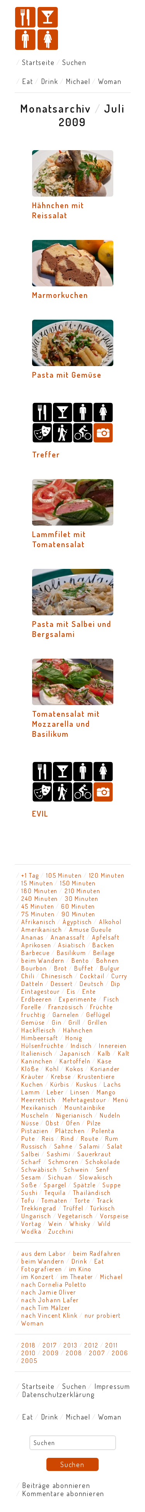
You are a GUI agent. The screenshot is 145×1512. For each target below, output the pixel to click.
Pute (28, 1138)
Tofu (27, 1200)
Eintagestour (40, 991)
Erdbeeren (36, 999)
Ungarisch (36, 1216)
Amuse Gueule (90, 929)
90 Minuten (78, 914)
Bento (80, 960)
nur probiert (103, 1315)
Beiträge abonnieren (56, 1485)
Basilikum (71, 953)
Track (105, 1200)
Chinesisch (57, 976)
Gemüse (33, 1022)
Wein (55, 1224)
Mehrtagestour (84, 1100)
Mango (106, 1092)
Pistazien (34, 1131)
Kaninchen (37, 1061)
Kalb (104, 1053)
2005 (29, 1361)
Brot (60, 968)
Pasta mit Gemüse (67, 375)
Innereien (113, 1046)
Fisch (111, 999)
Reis (48, 1138)
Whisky (80, 1224)
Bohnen (107, 960)
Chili (27, 976)
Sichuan (60, 1177)
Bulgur (110, 968)
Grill (74, 1022)
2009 (51, 1353)
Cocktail (92, 976)
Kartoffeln (75, 1061)
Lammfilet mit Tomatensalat (59, 539)
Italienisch (37, 1053)
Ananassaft (68, 937)
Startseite (38, 62)
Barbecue (35, 953)
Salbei (30, 1154)
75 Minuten (38, 914)
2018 (28, 1345)
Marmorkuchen (60, 295)
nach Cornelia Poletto (54, 1284)
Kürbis (59, 1084)
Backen (103, 945)
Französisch (66, 1007)
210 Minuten (83, 891)
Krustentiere (96, 1076)
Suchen (74, 62)
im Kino (80, 1269)
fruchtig (33, 1015)
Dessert (62, 984)
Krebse (61, 1076)
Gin (56, 1022)
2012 (91, 1345)
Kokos (75, 1069)
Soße (29, 1185)
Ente (89, 991)
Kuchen (32, 1084)
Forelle (31, 1007)
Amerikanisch (41, 929)
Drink (49, 81)
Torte (82, 1200)
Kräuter (32, 1076)
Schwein (76, 1169)
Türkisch (102, 1208)
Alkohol (110, 922)
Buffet (84, 968)
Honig (73, 1038)
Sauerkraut (94, 1154)
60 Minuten (78, 906)
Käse (104, 1061)
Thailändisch (92, 1193)
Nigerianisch (74, 1115)
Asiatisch (71, 945)
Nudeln (110, 1115)
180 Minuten (39, 891)
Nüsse (30, 1123)
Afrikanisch (38, 922)
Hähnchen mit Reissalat (58, 210)
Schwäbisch (39, 1169)
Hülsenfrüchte (42, 1046)
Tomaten (54, 1200)
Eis (71, 991)
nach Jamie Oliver (48, 1292)
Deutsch (92, 984)
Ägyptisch (77, 922)
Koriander (105, 1069)
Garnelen (66, 1015)
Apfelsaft (106, 937)
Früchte (101, 1007)
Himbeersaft (39, 1038)
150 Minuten (78, 883)
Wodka (31, 1231)
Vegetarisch (75, 1216)
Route (89, 1138)
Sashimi (59, 1154)
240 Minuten (39, 898)
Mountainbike (85, 1107)
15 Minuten (37, 883)
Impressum (112, 1386)
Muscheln (35, 1115)
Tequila (55, 1193)
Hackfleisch (38, 1030)
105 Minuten (64, 875)
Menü (120, 1100)
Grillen (97, 1022)
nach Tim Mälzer (45, 1308)
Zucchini (60, 1231)
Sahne (63, 1146)
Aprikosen (36, 945)
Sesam (31, 1177)
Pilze (94, 1123)
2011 (111, 1345)
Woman (110, 81)
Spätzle (84, 1185)
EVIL (40, 813)
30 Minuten (82, 898)
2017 (49, 1345)
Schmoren (63, 1162)
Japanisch (75, 1053)
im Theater (77, 1277)
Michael (78, 81)
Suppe (111, 1185)
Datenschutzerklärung (58, 1394)
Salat (115, 1146)
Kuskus (86, 1084)
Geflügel (98, 1015)
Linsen (80, 1092)
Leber (55, 1092)
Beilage (104, 953)
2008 (74, 1353)
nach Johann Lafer (50, 1300)
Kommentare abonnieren (63, 1493)
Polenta (103, 1131)
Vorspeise (114, 1216)
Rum (111, 1138)
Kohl (52, 1069)
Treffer (46, 454)
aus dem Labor (43, 1253)
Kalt (124, 1053)
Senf (102, 1169)
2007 (97, 1353)
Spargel (55, 1185)
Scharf (31, 1162)
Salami (89, 1146)
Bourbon (34, 968)
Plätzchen (70, 1131)
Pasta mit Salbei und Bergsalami (71, 629)
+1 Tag (30, 875)
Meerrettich (38, 1100)
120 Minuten (107, 875)
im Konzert (37, 1277)
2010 (28, 1353)
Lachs (112, 1084)
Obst (52, 1123)
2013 (70, 1345)
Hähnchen (78, 1030)
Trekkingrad (38, 1208)
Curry (119, 976)
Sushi (29, 1193)
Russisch (34, 1146)
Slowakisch (96, 1177)
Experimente (78, 999)
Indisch (81, 1046)
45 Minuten (37, 906)
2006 (120, 1353)
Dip (116, 984)
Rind (67, 1138)
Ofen (73, 1123)
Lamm (30, 1092)
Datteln (32, 984)
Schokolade (102, 1162)
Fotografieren (41, 1269)
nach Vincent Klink (49, 1315)
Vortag (31, 1224)
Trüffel (73, 1208)
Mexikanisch (39, 1107)
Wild (104, 1224)
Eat (27, 81)
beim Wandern (43, 960)
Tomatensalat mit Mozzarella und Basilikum (66, 724)
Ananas (32, 937)
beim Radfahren (97, 1253)
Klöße (30, 1069)
